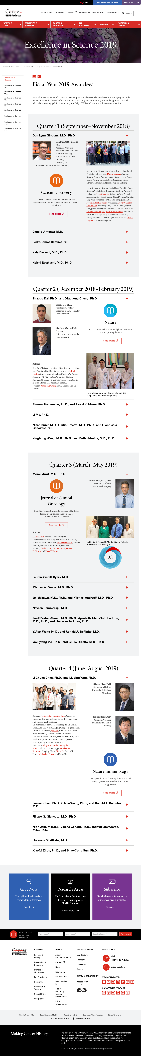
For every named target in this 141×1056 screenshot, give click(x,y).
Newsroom (60, 972)
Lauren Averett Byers (95, 212)
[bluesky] (127, 982)
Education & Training (123, 24)
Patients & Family (7, 24)
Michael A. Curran (47, 754)
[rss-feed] (127, 992)
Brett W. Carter (124, 203)
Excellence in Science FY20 (12, 99)
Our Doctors (98, 12)
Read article (56, 213)
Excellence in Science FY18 (12, 87)
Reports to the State (71, 1015)
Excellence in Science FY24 (12, 123)
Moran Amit (38, 537)
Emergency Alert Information (93, 1015)
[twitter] (108, 982)
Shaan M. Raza (58, 548)
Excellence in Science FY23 (12, 117)
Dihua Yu (60, 751)
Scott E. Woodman (114, 212)
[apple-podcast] (103, 992)
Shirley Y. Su (45, 548)
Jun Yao (54, 731)
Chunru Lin (46, 716)
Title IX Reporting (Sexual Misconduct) (61, 993)
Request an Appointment (107, 2)
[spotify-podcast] (108, 992)
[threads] (132, 982)
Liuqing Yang (59, 716)
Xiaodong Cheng (48, 386)
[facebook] (103, 982)
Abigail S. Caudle (50, 745)
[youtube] (113, 982)
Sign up (112, 907)
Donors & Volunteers (58, 24)
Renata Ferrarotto (64, 543)
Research (104, 24)
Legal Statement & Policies (49, 1015)
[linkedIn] (122, 982)
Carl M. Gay (91, 206)
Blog (57, 967)
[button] (34, 75)
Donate (29, 907)
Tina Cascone (102, 194)
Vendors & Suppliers (83, 1018)
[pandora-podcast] (118, 992)
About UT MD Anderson (63, 956)
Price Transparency (61, 1002)
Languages (112, 12)
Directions (81, 964)
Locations (81, 960)
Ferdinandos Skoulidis (96, 203)
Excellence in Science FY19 (12, 93)
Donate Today (131, 2)
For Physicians (84, 24)
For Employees (62, 976)
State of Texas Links (114, 1015)
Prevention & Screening (31, 24)
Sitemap (80, 969)
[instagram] (118, 982)
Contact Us (84, 12)
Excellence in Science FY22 (12, 111)
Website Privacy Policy (27, 1015)
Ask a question (116, 967)
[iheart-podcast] (122, 992)
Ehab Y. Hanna (51, 551)
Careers (72, 12)
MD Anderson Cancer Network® (61, 1018)
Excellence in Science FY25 (12, 129)
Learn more (70, 910)
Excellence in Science (10, 78)
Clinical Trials (45, 12)
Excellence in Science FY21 (12, 105)
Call (120, 958)
